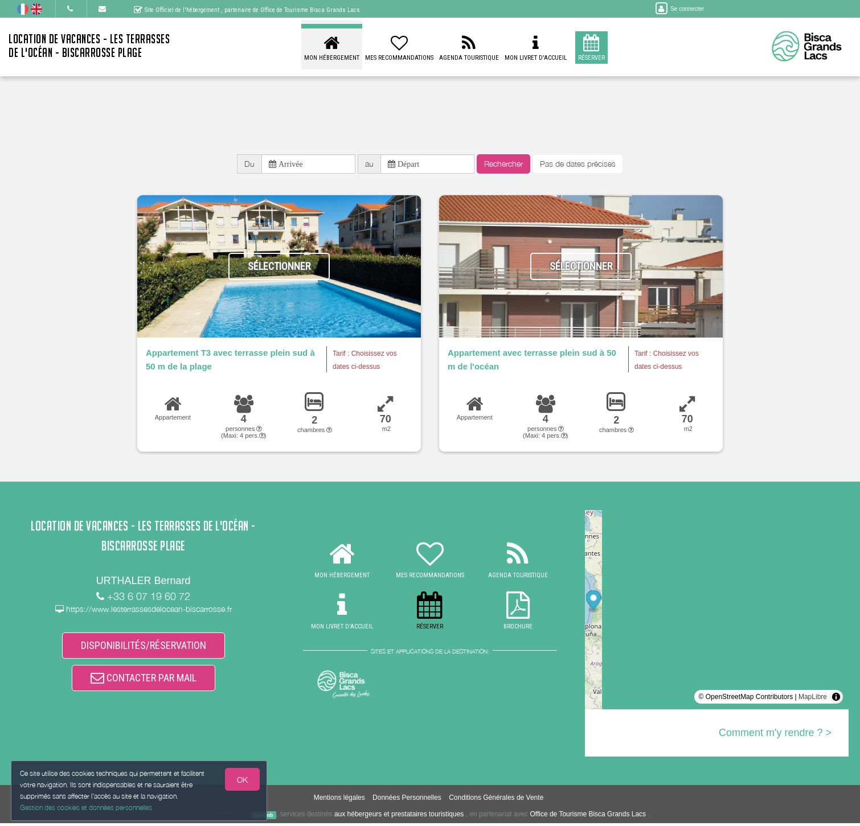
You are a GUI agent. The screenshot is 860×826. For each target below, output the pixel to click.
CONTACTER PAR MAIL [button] (143, 686)
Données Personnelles (406, 801)
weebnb (263, 818)
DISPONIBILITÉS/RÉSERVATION (143, 650)
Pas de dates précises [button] (578, 165)
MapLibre (812, 700)
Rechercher (503, 165)
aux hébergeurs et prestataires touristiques (399, 817)
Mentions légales (339, 801)
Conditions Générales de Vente (496, 801)
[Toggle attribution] (836, 700)
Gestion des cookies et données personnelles (87, 807)
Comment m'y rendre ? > (775, 736)
